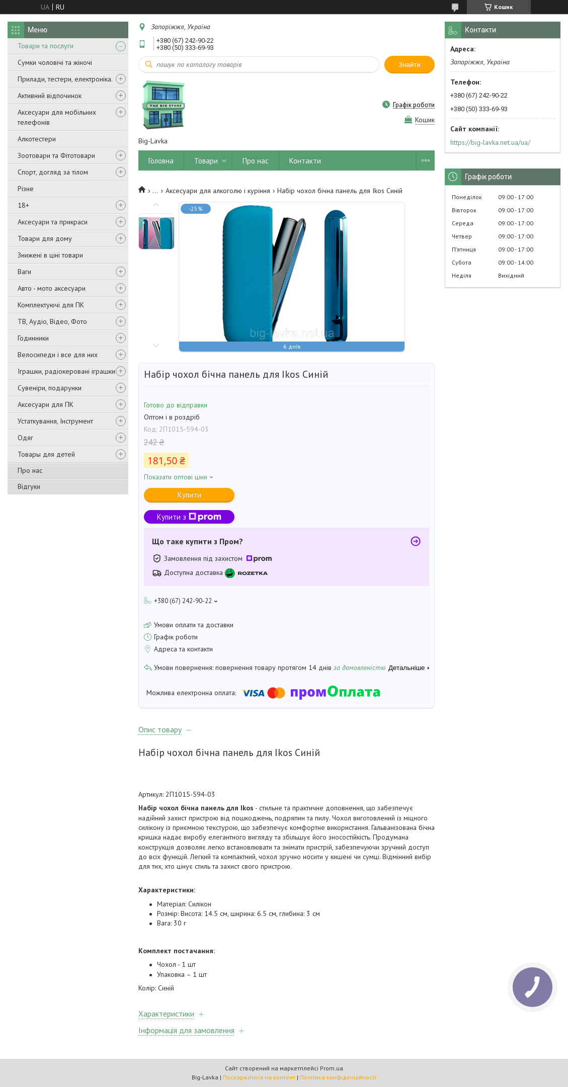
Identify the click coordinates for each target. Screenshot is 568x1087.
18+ (23, 205)
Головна (161, 160)
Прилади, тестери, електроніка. (65, 78)
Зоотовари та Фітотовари (56, 155)
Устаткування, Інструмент (55, 421)
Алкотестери (37, 138)
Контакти (305, 160)
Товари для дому (45, 238)
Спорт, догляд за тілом (53, 172)
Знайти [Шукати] (409, 64)
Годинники (33, 338)
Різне (26, 188)
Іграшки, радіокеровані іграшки (66, 371)
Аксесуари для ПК (45, 404)
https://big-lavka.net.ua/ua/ (490, 142)
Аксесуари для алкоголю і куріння (218, 190)
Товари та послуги (45, 45)
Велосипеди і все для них (58, 354)
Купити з (189, 517)
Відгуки (29, 486)
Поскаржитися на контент (259, 1077)
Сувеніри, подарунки (50, 387)
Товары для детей (46, 454)
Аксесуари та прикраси (53, 221)
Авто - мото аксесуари (52, 288)
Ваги (24, 271)
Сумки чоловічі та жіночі (55, 62)
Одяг (25, 437)
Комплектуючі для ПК (51, 304)
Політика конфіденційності (338, 1077)
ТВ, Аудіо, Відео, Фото (52, 321)
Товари (206, 160)
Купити (189, 494)
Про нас (30, 470)
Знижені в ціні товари (50, 255)
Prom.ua (331, 1068)
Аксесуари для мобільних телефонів (57, 117)
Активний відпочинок (50, 95)
